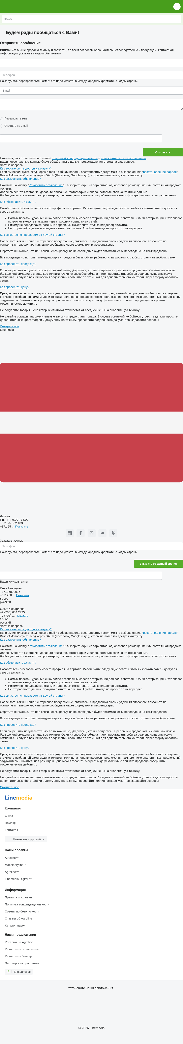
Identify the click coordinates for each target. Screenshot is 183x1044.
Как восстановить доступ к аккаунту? (26, 168)
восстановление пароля (160, 171)
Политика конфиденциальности (27, 904)
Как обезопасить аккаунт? (18, 201)
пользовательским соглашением (123, 158)
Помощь (11, 823)
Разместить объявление (46, 185)
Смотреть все (9, 326)
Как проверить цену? (14, 287)
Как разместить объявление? (20, 178)
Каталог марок (15, 925)
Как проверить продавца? (18, 263)
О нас (9, 815)
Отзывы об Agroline (18, 918)
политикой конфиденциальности (75, 158)
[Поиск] (177, 19)
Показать (21, 526)
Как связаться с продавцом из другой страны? (32, 234)
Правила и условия (18, 897)
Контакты (11, 830)
